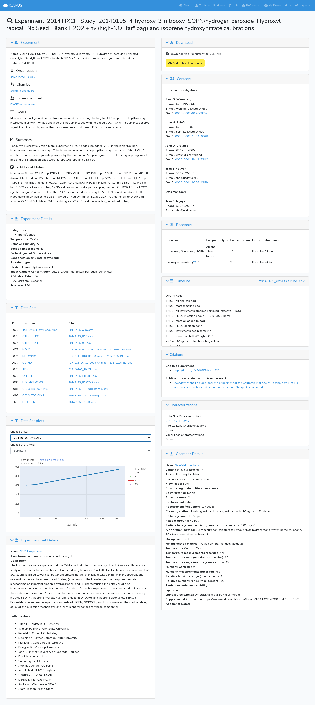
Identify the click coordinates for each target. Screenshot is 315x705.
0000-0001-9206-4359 (191, 182)
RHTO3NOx (30, 356)
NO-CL (26, 349)
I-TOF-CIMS (29, 402)
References (251, 5)
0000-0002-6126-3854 (191, 113)
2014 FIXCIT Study (22, 77)
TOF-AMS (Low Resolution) (40, 330)
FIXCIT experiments (22, 104)
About (185, 5)
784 (195, 262)
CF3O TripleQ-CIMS (35, 389)
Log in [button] (301, 5)
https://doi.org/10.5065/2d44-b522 (197, 370)
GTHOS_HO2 (31, 336)
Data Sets (23, 308)
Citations (175, 354)
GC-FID (27, 363)
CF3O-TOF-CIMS (33, 395)
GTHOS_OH (30, 343)
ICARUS (12, 5)
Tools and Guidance (210, 5)
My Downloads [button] (276, 5)
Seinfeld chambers (22, 91)
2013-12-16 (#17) (178, 421)
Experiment (24, 43)
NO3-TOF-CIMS (32, 382)
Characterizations (181, 405)
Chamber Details (184, 454)
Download (179, 43)
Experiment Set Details (34, 540)
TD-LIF (26, 369)
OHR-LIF (27, 376)
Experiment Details (31, 219)
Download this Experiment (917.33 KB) (193, 54)
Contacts (178, 79)
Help (233, 5)
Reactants (179, 225)
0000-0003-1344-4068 (191, 136)
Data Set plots (27, 421)
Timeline (178, 281)
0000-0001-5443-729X (191, 159)
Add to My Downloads (185, 63)
